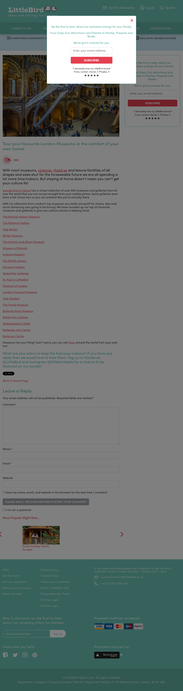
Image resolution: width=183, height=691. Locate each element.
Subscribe (91, 60)
